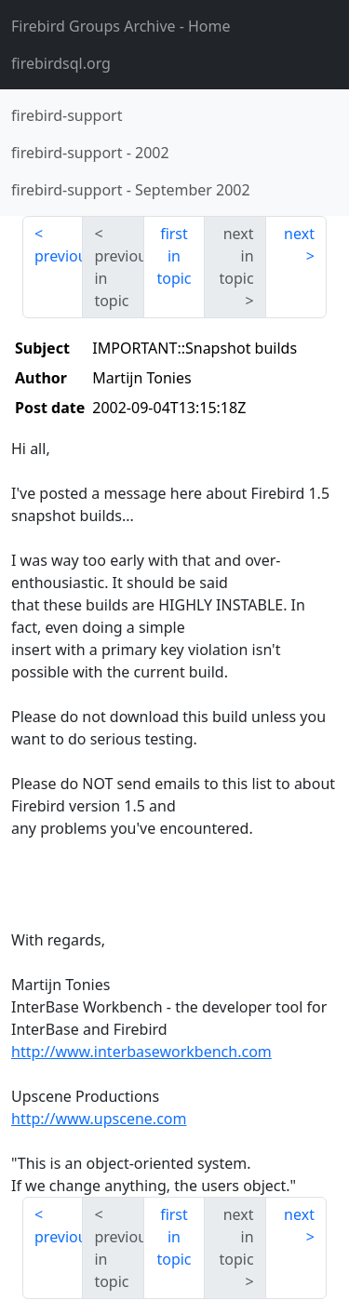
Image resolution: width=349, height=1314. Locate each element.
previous (58, 256)
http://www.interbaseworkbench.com (141, 1051)
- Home (121, 26)
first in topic (173, 255)
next (299, 233)
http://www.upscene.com (98, 1118)
